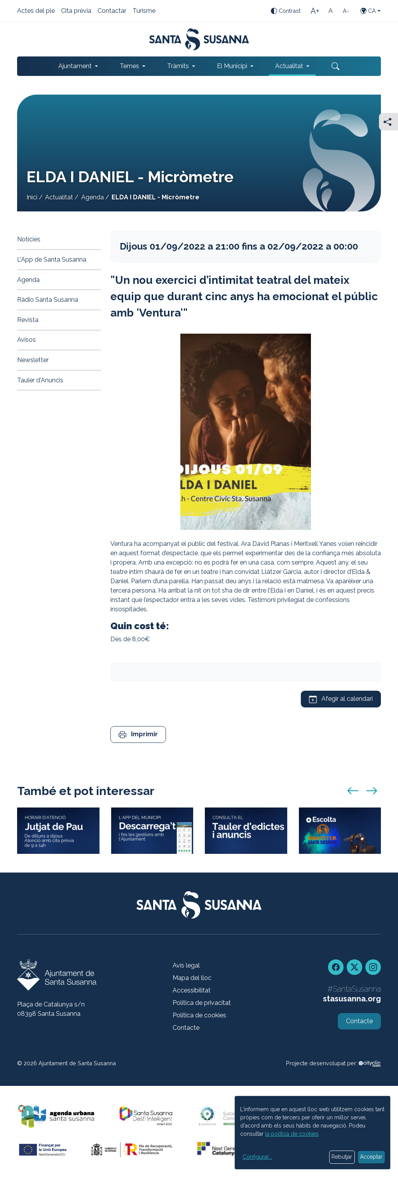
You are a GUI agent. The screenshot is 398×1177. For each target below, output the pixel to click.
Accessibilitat (192, 990)
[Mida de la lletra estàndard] (330, 11)
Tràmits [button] (178, 66)
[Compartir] (388, 121)
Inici (31, 197)
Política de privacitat (202, 1002)
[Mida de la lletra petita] (346, 11)
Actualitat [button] (289, 66)
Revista (27, 320)
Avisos (26, 339)
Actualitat (59, 197)
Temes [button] (129, 66)
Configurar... (257, 1157)
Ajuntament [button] (75, 66)
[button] (138, 734)
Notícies (28, 239)
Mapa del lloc (192, 978)
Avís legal (186, 965)
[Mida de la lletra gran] (315, 11)
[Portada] (199, 39)
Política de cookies (199, 1015)
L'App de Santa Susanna (51, 259)
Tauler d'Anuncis (40, 380)
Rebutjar (342, 1157)
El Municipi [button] (232, 66)
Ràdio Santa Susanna (47, 299)
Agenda (92, 197)
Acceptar (371, 1157)
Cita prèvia (76, 11)
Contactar (112, 11)
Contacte (186, 1027)
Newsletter (33, 360)
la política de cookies (292, 1134)
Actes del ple (36, 11)
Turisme (144, 11)
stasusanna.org (352, 998)
